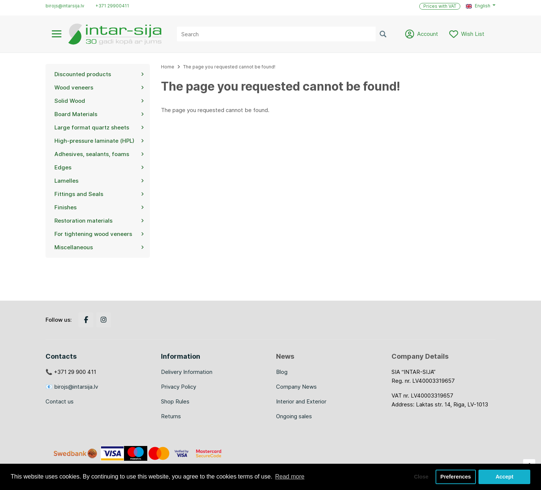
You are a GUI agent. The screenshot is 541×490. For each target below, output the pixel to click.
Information (180, 356)
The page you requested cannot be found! (229, 67)
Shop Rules (175, 401)
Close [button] (421, 477)
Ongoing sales (294, 416)
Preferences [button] (455, 477)
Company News (296, 386)
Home (167, 67)
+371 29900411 (112, 6)
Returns (171, 416)
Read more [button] (289, 476)
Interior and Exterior (301, 401)
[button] (480, 6)
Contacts (61, 356)
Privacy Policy (178, 386)
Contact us (60, 401)
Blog (282, 371)
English (478, 6)
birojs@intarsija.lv (65, 6)
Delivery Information (186, 371)
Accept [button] (504, 477)
